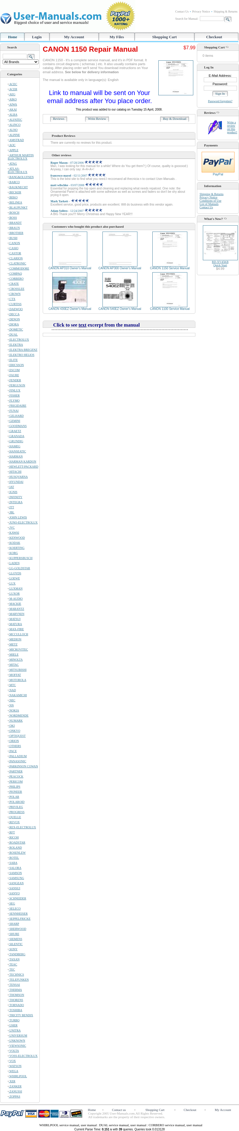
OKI (11, 725)
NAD (12, 690)
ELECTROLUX (18, 339)
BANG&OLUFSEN (21, 177)
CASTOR (14, 253)
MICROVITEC (18, 649)
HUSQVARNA (18, 476)
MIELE (13, 654)
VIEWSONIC (17, 1045)
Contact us (119, 1110)
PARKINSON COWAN (23, 766)
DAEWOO (15, 309)
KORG (13, 553)
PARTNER (15, 771)
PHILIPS (14, 786)
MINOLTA (15, 659)
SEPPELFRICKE (19, 918)
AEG (12, 94)
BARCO (14, 182)
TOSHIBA (15, 1010)
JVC (11, 527)
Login (37, 37)
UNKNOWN (16, 1040)
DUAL (13, 334)
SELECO (14, 908)
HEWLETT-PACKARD (23, 466)
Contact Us (182, 11)
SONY (13, 949)
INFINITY (15, 497)
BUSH (12, 238)
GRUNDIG (15, 441)
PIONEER (15, 791)
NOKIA (13, 710)
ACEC (12, 84)
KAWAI (13, 532)
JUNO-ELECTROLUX (23, 522)
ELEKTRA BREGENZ (22, 349)
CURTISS (15, 304)
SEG (11, 903)
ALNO (13, 129)
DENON (14, 319)
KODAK (14, 542)
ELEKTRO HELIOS (21, 354)
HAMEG (14, 446)
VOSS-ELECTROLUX (23, 1055)
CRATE (13, 283)
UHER (13, 1025)
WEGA (13, 1071)
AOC (12, 145)
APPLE (13, 150)
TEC (11, 969)
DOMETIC (15, 329)
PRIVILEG (15, 807)
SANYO (14, 893)
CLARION (15, 258)
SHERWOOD (17, 928)
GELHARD (16, 415)
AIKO (12, 99)
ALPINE (14, 135)
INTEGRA (15, 502)
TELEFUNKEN (18, 979)
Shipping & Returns (226, 11)
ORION (13, 741)
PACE (12, 751)
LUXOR (14, 593)
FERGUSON (16, 385)
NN (11, 705)
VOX (12, 1061)
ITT (11, 507)
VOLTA (13, 1050)
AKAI (12, 109)
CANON (14, 243)
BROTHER (15, 233)
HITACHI (15, 471)
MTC (12, 685)
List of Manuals (209, 204)
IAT (11, 487)
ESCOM (14, 370)
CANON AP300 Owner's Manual (119, 268)
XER (12, 1081)
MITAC (13, 664)
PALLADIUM (17, 756)
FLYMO (14, 400)
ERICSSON (16, 365)
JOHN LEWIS (17, 517)
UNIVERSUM (17, 1035)
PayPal (218, 172)
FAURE (13, 375)
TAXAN (14, 959)
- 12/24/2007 (76, 210)
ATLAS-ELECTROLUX (17, 170)
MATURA (15, 624)
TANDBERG (16, 954)
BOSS (12, 217)
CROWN (14, 294)
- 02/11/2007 (77, 175)
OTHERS (14, 746)
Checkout (214, 37)
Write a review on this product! (232, 127)
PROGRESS (16, 812)
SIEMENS (15, 939)
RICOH (13, 837)
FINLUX (14, 390)
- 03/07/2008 (76, 185)
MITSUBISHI (17, 669)
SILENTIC (15, 944)
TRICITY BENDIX (20, 1015)
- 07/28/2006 (76, 162)
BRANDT (15, 222)
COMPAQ (15, 273)
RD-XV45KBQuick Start (220, 263)
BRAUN (14, 227)
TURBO (13, 1020)
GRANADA (16, 436)
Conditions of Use (210, 200)
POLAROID (16, 802)
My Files (117, 37)
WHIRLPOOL (17, 1076)
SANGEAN (16, 883)
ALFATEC (15, 119)
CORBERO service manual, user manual (175, 1125)
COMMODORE (18, 268)
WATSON (15, 1066)
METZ (13, 644)
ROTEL (13, 857)
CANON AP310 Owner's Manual (69, 268)
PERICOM (15, 781)
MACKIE (14, 603)
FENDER (14, 380)
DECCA (13, 314)
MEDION (15, 639)
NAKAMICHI (17, 695)
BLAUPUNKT (17, 207)
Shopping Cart (164, 37)
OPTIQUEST (17, 735)
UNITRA (14, 1030)
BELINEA (15, 202)
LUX (12, 583)
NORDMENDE (18, 715)
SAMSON (15, 873)
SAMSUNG (16, 878)
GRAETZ (14, 431)
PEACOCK (15, 776)
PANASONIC (17, 761)
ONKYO (14, 730)
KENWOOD (16, 537)
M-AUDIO (15, 598)
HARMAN (15, 456)
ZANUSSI (15, 1091)
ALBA (12, 114)
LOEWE (14, 578)
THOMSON (16, 995)
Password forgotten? (220, 101)
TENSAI (14, 984)
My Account (74, 37)
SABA (12, 862)
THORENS (15, 1000)
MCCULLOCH (18, 634)
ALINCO (14, 124)
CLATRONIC (17, 263)
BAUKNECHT (18, 187)
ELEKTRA (15, 344)
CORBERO (16, 278)
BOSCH (13, 212)
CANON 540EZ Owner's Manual (120, 308)
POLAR (13, 796)
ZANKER (15, 1086)
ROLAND (15, 847)
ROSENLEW (17, 852)
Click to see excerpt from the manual (96, 325)
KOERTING (16, 548)
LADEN (13, 563)
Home (12, 37)
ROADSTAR (16, 842)
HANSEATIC (17, 451)
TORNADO (16, 1005)
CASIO (13, 248)
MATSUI (14, 619)
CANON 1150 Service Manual (170, 268)
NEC (12, 700)
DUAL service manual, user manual (123, 1125)
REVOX (14, 822)
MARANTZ (16, 608)
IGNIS (12, 492)
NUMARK (15, 720)
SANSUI (14, 888)
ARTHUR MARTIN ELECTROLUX (21, 157)
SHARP (13, 923)
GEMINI (14, 421)
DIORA (13, 324)
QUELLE (14, 817)
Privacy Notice (201, 11)
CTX (12, 299)
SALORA (15, 868)
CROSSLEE (16, 288)
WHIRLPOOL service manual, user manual (68, 1125)
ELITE (13, 360)
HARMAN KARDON (22, 461)
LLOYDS (14, 573)
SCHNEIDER (17, 898)
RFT (11, 832)
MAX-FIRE (16, 629)
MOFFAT (14, 675)
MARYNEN (16, 614)
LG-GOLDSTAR (19, 568)
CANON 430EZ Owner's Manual (69, 308)
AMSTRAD (16, 140)
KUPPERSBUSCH (20, 558)
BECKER (14, 192)
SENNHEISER (18, 913)
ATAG (12, 163)
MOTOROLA (17, 680)
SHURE (13, 934)
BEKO (13, 197)
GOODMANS (17, 426)
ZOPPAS (14, 1096)
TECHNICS (16, 974)
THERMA (15, 989)
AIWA (12, 104)
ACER (12, 89)
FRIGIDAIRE (17, 405)
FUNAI (13, 410)
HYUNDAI (15, 481)
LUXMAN (15, 588)
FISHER (14, 395)
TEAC (12, 964)
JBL (11, 512)
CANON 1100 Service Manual (170, 308)
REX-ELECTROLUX (22, 827)
